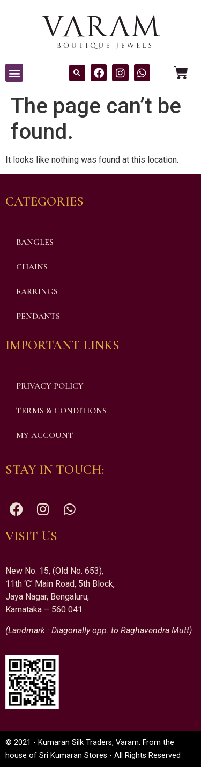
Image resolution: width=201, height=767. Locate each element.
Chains (32, 266)
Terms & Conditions (61, 410)
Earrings (37, 291)
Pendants (38, 316)
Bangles (35, 242)
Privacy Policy (50, 386)
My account (44, 435)
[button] (14, 73)
